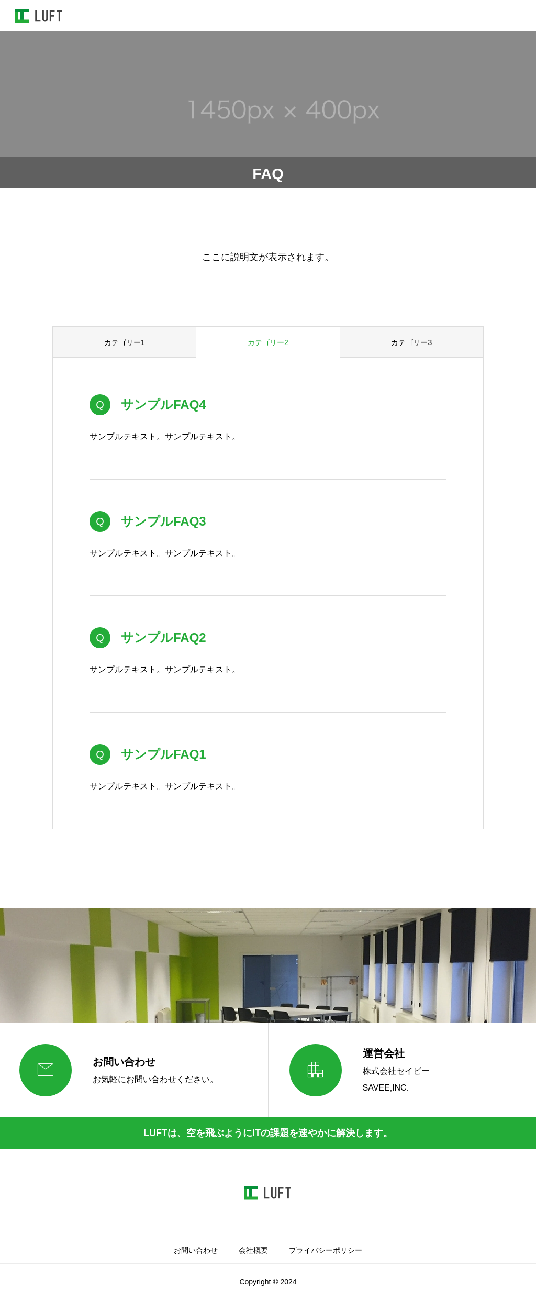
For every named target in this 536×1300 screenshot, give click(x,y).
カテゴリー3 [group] (411, 342)
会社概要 (253, 1250)
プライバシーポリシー (325, 1250)
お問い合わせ (196, 1250)
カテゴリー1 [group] (124, 342)
